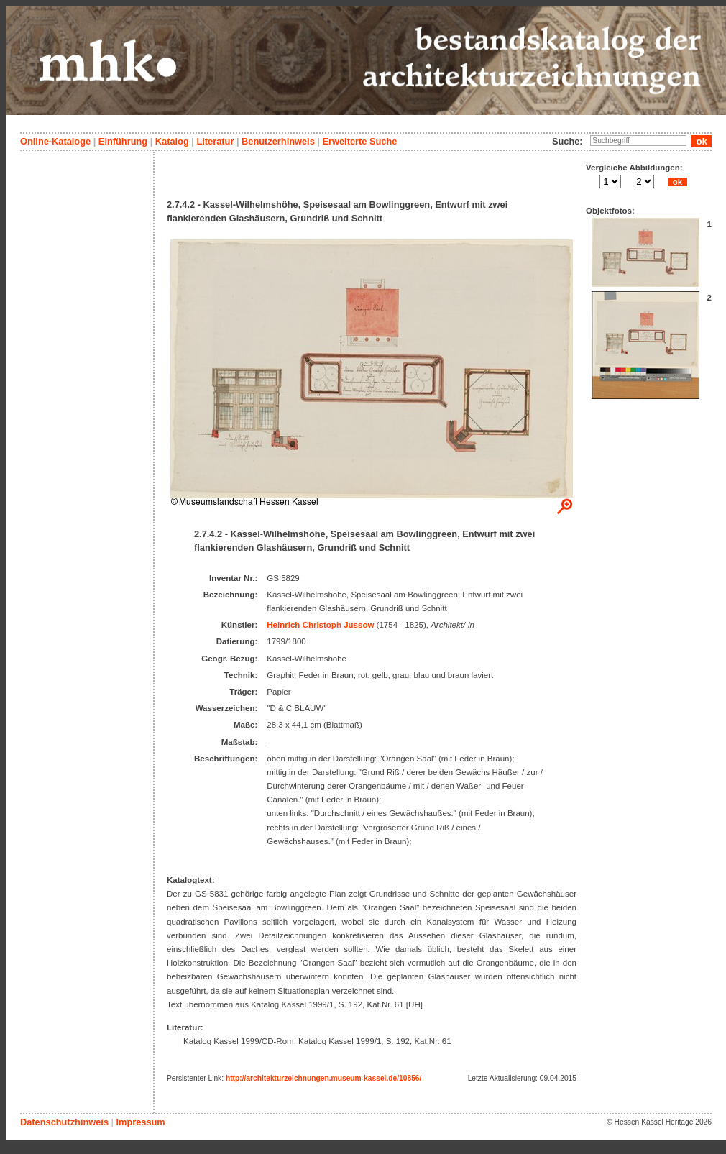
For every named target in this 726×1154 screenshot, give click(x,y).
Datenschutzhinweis (64, 1122)
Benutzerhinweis (278, 141)
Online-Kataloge (55, 141)
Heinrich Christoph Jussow (320, 624)
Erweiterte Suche (359, 141)
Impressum (140, 1122)
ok (677, 182)
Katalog (172, 141)
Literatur (215, 141)
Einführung (122, 141)
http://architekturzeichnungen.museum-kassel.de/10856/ (323, 1078)
